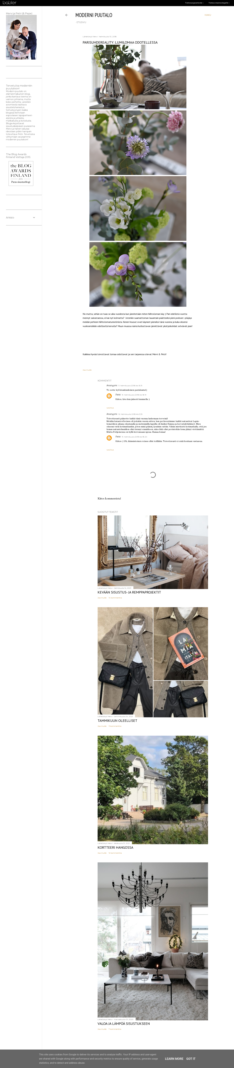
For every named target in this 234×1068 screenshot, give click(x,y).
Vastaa (110, 408)
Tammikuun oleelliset (117, 720)
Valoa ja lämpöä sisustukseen (124, 1023)
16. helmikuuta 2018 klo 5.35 (130, 414)
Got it (191, 1059)
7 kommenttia (115, 1029)
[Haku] (208, 15)
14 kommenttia (115, 598)
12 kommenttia (115, 853)
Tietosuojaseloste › (194, 3)
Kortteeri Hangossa (115, 847)
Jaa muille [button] (87, 370)
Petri (118, 394)
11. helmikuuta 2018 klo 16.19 (130, 385)
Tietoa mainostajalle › (219, 3)
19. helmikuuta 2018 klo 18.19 (134, 395)
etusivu (81, 22)
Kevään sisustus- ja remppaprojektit (129, 592)
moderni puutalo (94, 14)
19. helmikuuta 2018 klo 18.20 (134, 437)
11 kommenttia (115, 726)
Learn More (174, 1059)
